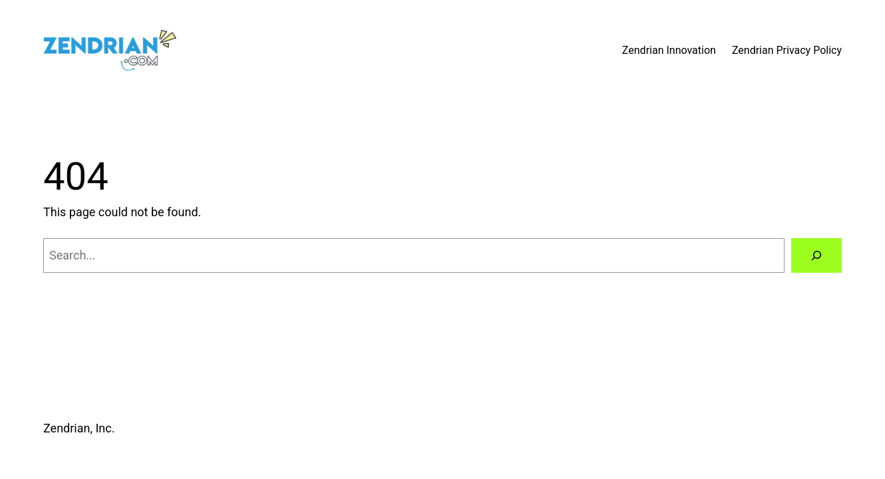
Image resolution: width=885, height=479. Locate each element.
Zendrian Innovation (669, 50)
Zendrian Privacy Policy (787, 50)
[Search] (816, 255)
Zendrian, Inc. (78, 428)
